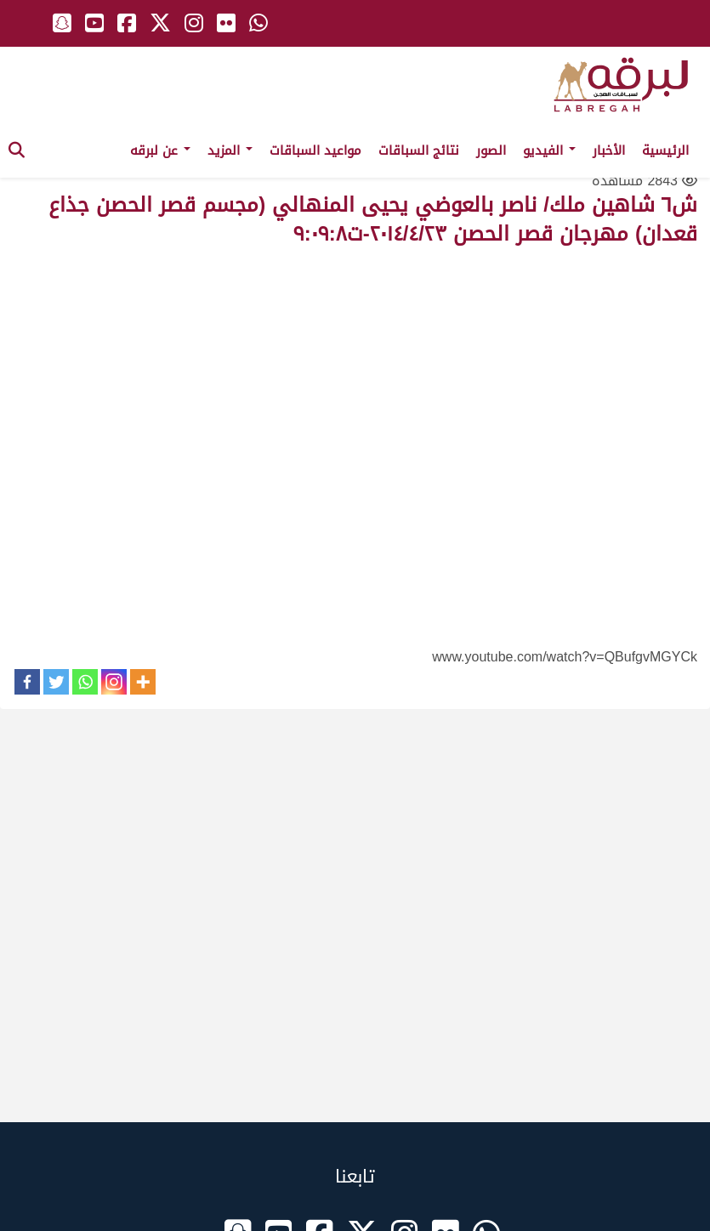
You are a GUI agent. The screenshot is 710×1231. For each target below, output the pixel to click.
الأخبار (609, 150)
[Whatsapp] (85, 682)
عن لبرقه (160, 150)
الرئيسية (665, 150)
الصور (491, 150)
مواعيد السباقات (315, 150)
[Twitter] (56, 682)
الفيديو (549, 150)
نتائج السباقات (418, 150)
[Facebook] (27, 682)
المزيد (230, 150)
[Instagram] (114, 682)
